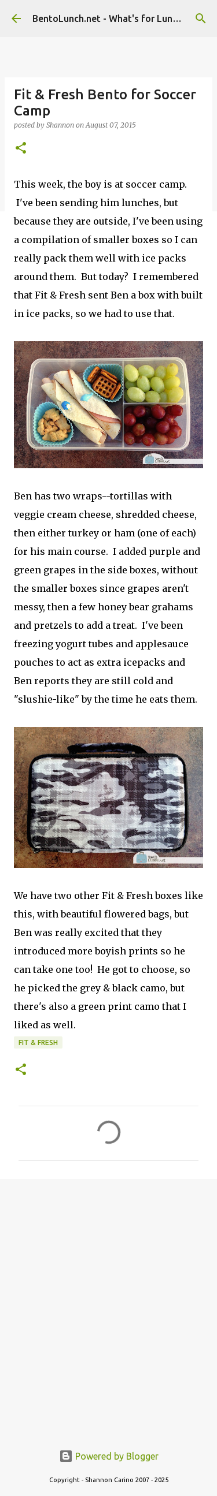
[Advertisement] (108, 1304)
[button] (21, 148)
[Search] (201, 18)
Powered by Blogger (109, 1456)
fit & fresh (38, 1042)
